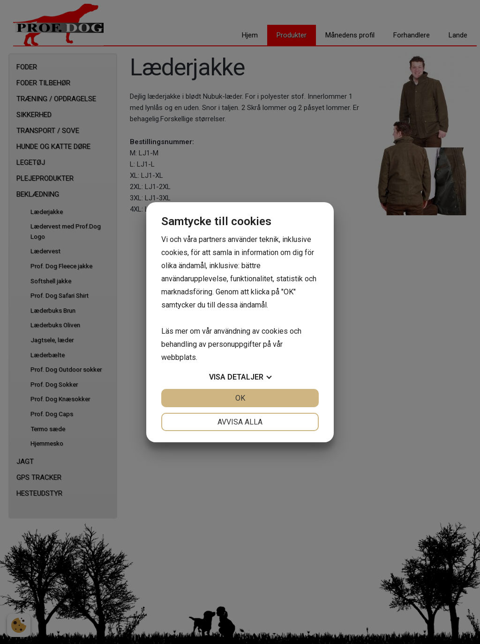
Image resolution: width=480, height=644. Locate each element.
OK (240, 398)
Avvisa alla (240, 421)
